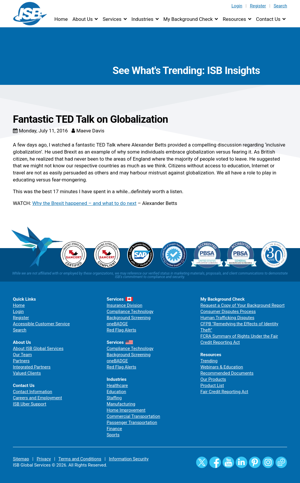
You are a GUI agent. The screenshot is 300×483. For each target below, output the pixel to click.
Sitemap (21, 459)
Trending (208, 360)
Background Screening (129, 317)
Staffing (114, 397)
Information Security (129, 459)
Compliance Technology (130, 311)
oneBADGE (117, 324)
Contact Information (32, 391)
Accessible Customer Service (41, 324)
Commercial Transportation (133, 416)
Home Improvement (126, 410)
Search (280, 6)
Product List (212, 385)
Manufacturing (121, 404)
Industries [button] (143, 19)
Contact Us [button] (268, 19)
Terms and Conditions (79, 459)
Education (116, 391)
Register (258, 6)
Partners (21, 360)
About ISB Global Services (38, 348)
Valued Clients (27, 373)
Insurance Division (124, 305)
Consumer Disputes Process (228, 311)
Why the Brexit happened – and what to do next (84, 203)
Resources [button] (234, 19)
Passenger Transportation (132, 422)
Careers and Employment (37, 397)
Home (61, 19)
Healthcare (117, 385)
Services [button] (112, 19)
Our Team (22, 354)
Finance (114, 428)
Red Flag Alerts (121, 330)
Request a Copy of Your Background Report (242, 305)
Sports (113, 434)
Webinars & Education (221, 367)
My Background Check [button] (188, 19)
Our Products (213, 379)
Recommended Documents (226, 373)
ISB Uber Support (29, 404)
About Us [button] (82, 19)
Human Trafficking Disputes (227, 317)
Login (236, 6)
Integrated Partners (32, 367)
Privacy (44, 459)
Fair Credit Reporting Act (224, 391)
